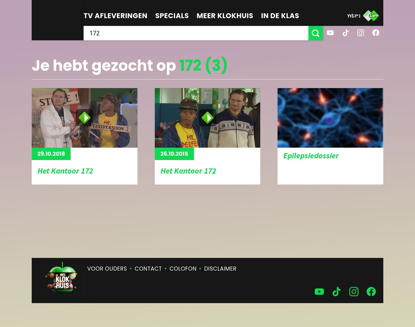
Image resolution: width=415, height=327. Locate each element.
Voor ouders (107, 269)
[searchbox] (196, 33)
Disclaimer (220, 269)
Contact (148, 269)
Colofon (183, 269)
